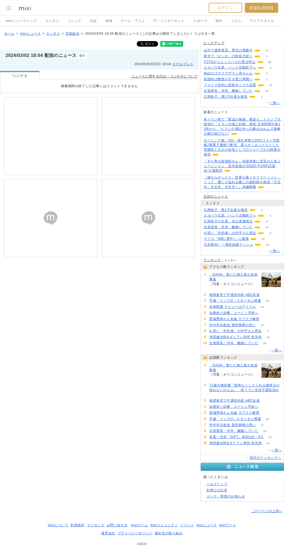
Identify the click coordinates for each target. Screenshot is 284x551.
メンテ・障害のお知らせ (225, 496)
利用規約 (77, 525)
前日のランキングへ (265, 458)
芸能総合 (72, 34)
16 (266, 90)
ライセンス (95, 525)
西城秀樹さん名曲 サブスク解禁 (234, 319)
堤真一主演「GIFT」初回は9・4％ (236, 437)
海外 (218, 21)
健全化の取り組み (169, 533)
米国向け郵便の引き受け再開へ (228, 79)
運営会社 (108, 533)
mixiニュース (30, 34)
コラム (236, 21)
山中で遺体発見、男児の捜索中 (228, 50)
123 (215, 288)
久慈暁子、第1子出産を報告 (226, 97)
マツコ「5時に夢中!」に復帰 (226, 239)
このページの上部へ (267, 511)
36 (269, 62)
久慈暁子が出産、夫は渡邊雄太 (228, 221)
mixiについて (58, 525)
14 (266, 50)
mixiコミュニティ (164, 525)
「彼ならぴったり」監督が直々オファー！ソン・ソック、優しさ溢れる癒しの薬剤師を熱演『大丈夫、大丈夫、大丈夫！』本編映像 (242, 182)
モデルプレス (182, 64)
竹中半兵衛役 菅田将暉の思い (232, 325)
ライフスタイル (262, 21)
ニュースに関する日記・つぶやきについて (164, 76)
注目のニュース (215, 196)
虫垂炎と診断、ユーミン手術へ (233, 313)
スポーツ (200, 21)
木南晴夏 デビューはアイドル (232, 307)
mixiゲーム (139, 525)
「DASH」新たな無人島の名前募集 (233, 277)
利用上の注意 (217, 490)
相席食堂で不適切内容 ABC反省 (234, 295)
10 (263, 238)
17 (262, 325)
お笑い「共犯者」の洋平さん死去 (230, 233)
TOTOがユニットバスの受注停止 (230, 62)
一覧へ (274, 103)
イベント (187, 525)
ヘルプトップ (217, 484)
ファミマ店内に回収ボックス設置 (230, 85)
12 (270, 85)
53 (264, 313)
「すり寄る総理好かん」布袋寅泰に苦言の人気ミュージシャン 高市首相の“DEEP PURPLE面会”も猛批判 (242, 166)
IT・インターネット (169, 21)
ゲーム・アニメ (133, 21)
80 (215, 394)
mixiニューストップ (21, 21)
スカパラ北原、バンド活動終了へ (230, 67)
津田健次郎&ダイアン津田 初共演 (235, 337)
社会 (93, 21)
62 (266, 294)
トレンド (74, 21)
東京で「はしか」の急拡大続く (228, 56)
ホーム (9, 34)
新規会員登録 (261, 8)
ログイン (225, 8)
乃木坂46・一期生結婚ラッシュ (228, 244)
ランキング (212, 260)
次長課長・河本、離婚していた (228, 91)
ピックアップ (214, 43)
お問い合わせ (117, 525)
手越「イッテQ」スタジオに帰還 (235, 301)
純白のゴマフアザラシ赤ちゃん (228, 73)
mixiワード (227, 525)
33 (267, 300)
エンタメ (52, 21)
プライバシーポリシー (135, 533)
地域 (108, 21)
